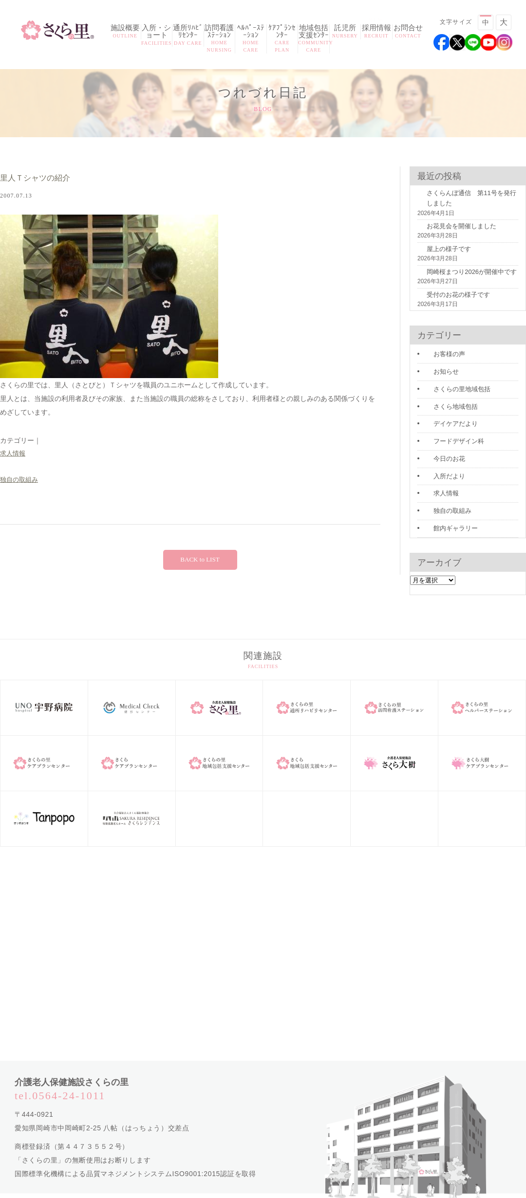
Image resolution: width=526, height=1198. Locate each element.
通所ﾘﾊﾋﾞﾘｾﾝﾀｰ (188, 35)
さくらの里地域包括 (450, 382)
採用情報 (376, 31)
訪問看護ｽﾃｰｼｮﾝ (219, 39)
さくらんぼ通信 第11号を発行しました (467, 207)
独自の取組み (20, 481)
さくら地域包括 (444, 399)
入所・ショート (156, 35)
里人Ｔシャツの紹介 (44, 178)
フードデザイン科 (447, 432)
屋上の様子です (437, 255)
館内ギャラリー (444, 515)
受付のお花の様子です (446, 299)
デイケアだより (444, 416)
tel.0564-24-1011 (60, 1082)
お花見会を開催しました (449, 233)
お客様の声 (438, 349)
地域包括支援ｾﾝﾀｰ (313, 39)
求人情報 (13, 454)
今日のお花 (438, 449)
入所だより (438, 465)
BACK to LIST (200, 561)
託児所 (345, 31)
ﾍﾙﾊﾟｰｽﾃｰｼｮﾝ (250, 39)
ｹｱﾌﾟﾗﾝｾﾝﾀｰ (282, 39)
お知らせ (436, 366)
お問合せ (408, 31)
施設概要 (125, 31)
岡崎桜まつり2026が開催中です (459, 277)
